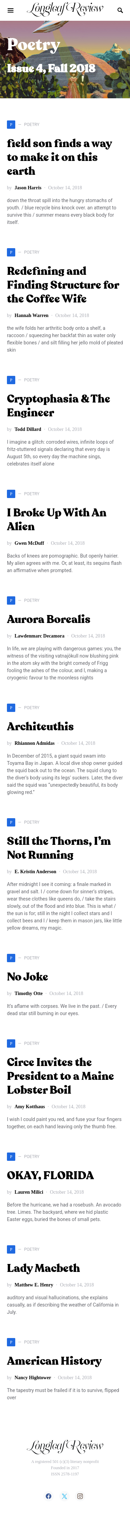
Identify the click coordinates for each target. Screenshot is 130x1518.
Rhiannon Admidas (35, 743)
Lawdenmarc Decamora (39, 636)
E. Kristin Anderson (35, 871)
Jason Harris (28, 187)
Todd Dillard (28, 429)
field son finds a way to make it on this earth (59, 157)
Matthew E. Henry (34, 1284)
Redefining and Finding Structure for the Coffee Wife (63, 285)
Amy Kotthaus (30, 1106)
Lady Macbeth (43, 1268)
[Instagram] (80, 1496)
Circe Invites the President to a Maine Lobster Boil (60, 1076)
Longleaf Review (65, 10)
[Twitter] (64, 1496)
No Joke (27, 977)
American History (54, 1361)
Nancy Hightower (33, 1377)
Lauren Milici (29, 1192)
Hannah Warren (32, 315)
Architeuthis (40, 727)
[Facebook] (48, 1496)
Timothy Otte (29, 993)
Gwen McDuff (29, 543)
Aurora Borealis (48, 619)
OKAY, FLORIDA (50, 1176)
